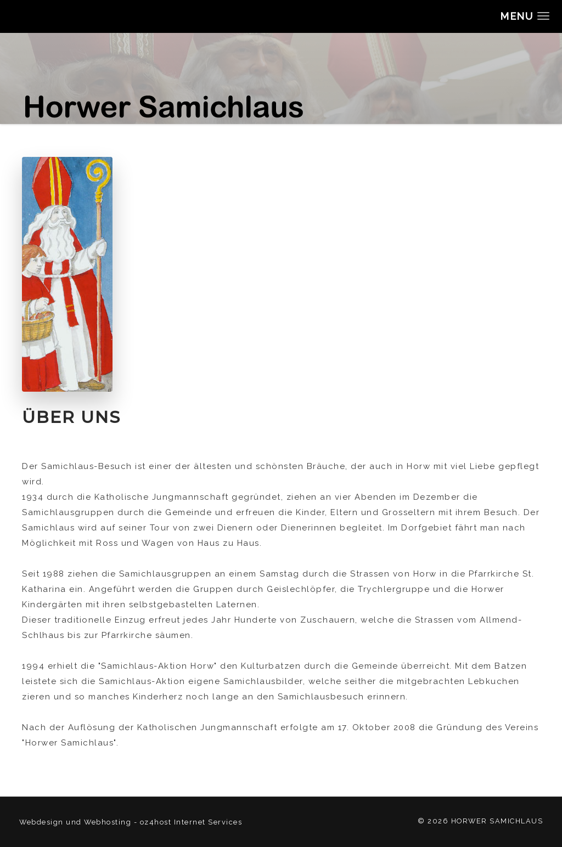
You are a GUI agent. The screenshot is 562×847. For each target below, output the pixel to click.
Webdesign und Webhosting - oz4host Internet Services (130, 822)
